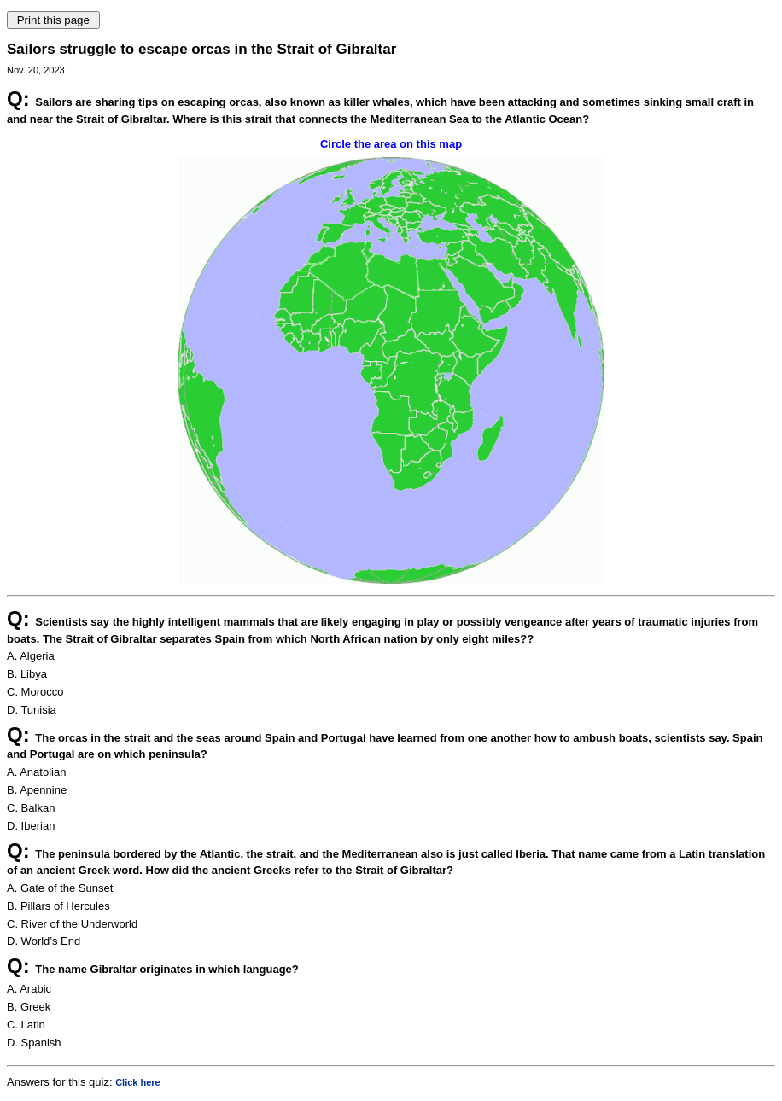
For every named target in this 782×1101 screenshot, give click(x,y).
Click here (137, 1082)
